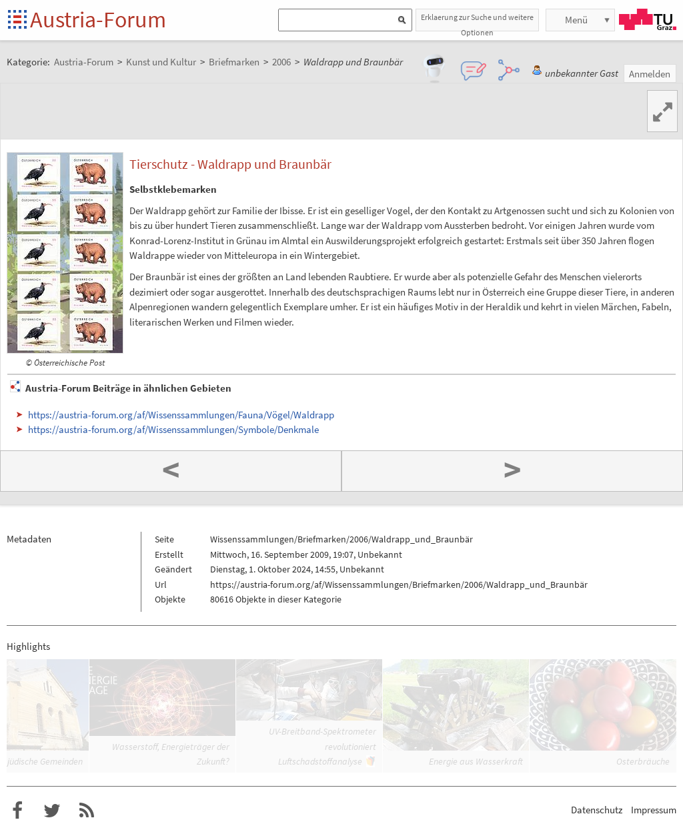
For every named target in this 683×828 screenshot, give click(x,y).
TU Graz (647, 19)
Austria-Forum (98, 19)
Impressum (653, 809)
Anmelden (649, 73)
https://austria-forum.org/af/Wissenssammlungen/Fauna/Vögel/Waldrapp (181, 414)
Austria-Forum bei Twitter (52, 810)
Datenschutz (596, 809)
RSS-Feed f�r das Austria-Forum (86, 810)
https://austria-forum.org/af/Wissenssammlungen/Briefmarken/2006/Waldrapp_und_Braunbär (399, 584)
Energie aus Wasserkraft (476, 761)
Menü (576, 19)
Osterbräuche (643, 761)
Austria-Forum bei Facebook (17, 810)
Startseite (18, 20)
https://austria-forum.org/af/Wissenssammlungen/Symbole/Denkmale (173, 429)
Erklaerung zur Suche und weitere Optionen (477, 21)
